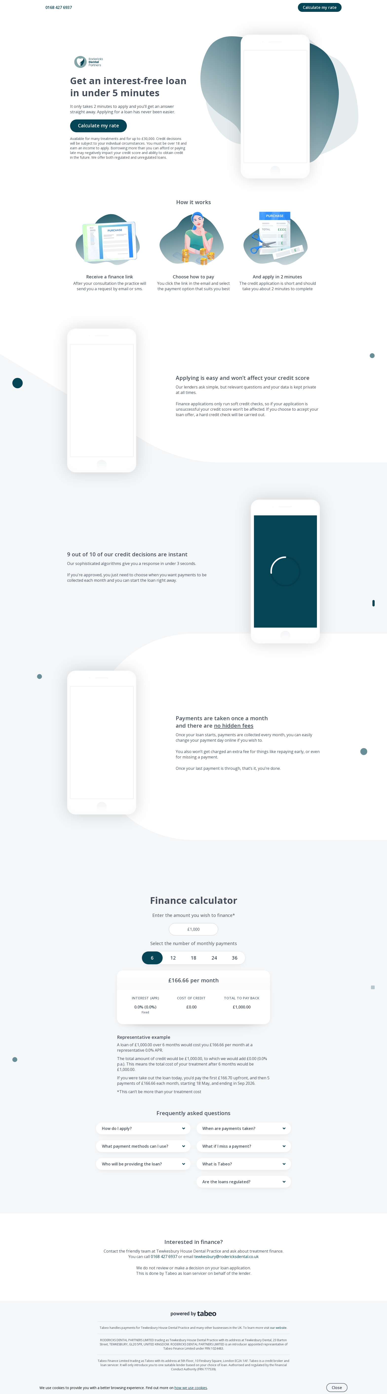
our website (278, 1328)
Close (337, 1387)
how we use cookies (190, 1387)
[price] (193, 929)
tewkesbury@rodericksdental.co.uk (226, 1256)
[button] (285, 571)
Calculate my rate (320, 7)
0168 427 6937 (58, 7)
